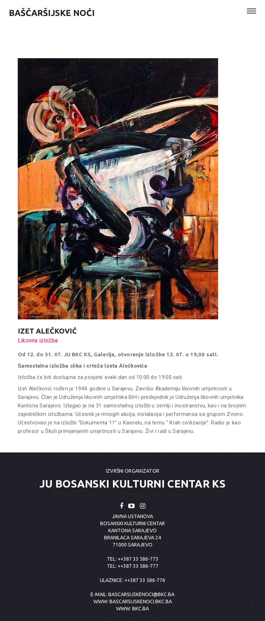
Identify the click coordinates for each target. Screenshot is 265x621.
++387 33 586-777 (138, 566)
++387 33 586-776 (144, 580)
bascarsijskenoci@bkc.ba (141, 594)
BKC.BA (140, 608)
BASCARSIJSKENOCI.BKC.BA (140, 601)
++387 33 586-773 (138, 559)
